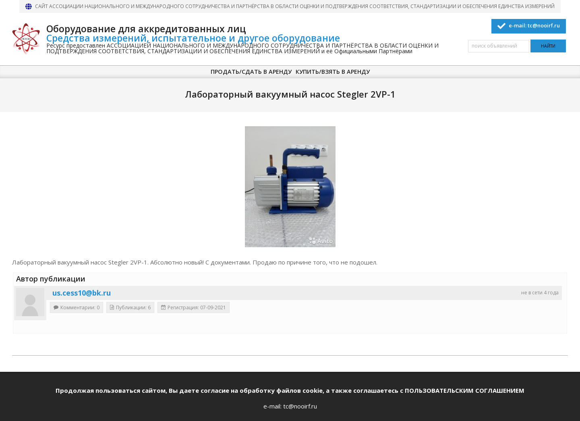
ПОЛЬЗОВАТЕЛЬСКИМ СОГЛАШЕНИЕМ (464, 390)
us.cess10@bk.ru (81, 293)
